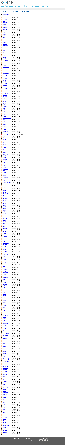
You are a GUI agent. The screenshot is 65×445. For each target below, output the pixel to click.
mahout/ (5, 234)
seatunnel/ (5, 326)
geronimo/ (5, 154)
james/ (4, 200)
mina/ (4, 246)
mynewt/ (5, 252)
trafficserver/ (6, 394)
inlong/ (4, 195)
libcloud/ (5, 225)
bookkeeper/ (6, 60)
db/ (4, 113)
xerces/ (4, 424)
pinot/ (4, 294)
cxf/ (4, 104)
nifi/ (4, 256)
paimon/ (5, 282)
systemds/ (5, 374)
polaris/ (4, 300)
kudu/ (4, 216)
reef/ (4, 312)
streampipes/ (6, 361)
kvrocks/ (5, 218)
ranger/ (4, 308)
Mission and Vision (16, 439)
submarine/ (5, 366)
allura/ (4, 26)
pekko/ (4, 287)
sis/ (4, 343)
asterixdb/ (5, 45)
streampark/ (6, 359)
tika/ (4, 386)
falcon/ (4, 132)
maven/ (4, 239)
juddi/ (4, 208)
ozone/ (4, 280)
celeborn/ (5, 80)
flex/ (4, 141)
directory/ (5, 116)
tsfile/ (4, 399)
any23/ (4, 32)
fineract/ (5, 137)
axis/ (4, 52)
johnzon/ (5, 205)
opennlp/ (5, 274)
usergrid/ (5, 410)
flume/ (4, 144)
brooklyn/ (5, 62)
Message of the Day (29, 440)
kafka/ (4, 211)
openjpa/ (5, 271)
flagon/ (4, 139)
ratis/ (4, 310)
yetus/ (4, 427)
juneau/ (5, 210)
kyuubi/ (4, 221)
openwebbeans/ (6, 275)
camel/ (4, 72)
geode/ (4, 152)
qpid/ (4, 307)
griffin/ (4, 165)
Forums (27, 439)
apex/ (4, 34)
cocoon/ (5, 91)
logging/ (5, 228)
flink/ (4, 142)
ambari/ (5, 27)
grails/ (4, 162)
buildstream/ (6, 67)
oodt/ (4, 266)
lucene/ (4, 229)
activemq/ (5, 19)
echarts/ (5, 127)
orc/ (4, 279)
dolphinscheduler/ (7, 118)
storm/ (4, 356)
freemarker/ (5, 150)
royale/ (4, 318)
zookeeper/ (5, 432)
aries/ (4, 40)
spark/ (4, 351)
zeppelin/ (5, 430)
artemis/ (5, 44)
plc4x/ (4, 297)
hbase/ (4, 174)
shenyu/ (5, 338)
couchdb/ (5, 96)
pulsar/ (4, 305)
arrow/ (4, 42)
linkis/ (4, 226)
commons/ (5, 93)
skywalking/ (5, 345)
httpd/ (4, 183)
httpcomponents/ (7, 182)
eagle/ (4, 126)
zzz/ (4, 433)
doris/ (4, 119)
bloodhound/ (6, 58)
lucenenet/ (5, 231)
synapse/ (5, 371)
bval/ (4, 68)
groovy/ (4, 167)
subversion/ (5, 368)
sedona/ (5, 328)
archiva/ (5, 39)
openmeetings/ (6, 272)
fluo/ (4, 146)
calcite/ (4, 70)
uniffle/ (4, 407)
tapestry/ (5, 377)
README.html (6, 16)
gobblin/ (5, 159)
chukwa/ (5, 85)
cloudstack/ (5, 90)
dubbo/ (4, 124)
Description (26, 11)
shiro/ (4, 340)
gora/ (4, 160)
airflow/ (4, 24)
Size (22, 11)
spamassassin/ (6, 349)
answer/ (5, 29)
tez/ (4, 382)
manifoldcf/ (5, 236)
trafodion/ (5, 396)
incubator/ (5, 193)
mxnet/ (4, 249)
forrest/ (4, 147)
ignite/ (4, 190)
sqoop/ (4, 353)
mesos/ (4, 241)
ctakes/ (4, 101)
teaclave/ (5, 381)
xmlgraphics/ (6, 425)
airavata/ (5, 22)
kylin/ (4, 220)
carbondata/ (6, 73)
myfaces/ (5, 251)
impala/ (4, 192)
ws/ (4, 420)
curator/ (5, 103)
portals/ (4, 302)
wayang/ (5, 417)
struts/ (4, 364)
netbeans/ (5, 254)
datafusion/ (5, 109)
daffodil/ (5, 106)
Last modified (15, 11)
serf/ (4, 331)
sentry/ (4, 330)
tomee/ (4, 391)
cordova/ (5, 95)
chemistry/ (5, 83)
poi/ (4, 299)
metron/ (5, 244)
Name (4, 11)
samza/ (4, 322)
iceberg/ (5, 188)
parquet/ (5, 284)
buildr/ (4, 65)
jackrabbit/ (5, 198)
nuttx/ (4, 259)
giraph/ (4, 155)
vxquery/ (5, 415)
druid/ (4, 123)
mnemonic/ (5, 248)
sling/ (4, 346)
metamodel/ (6, 243)
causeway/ (5, 76)
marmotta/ (5, 238)
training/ (5, 397)
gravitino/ (5, 164)
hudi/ (4, 185)
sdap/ (4, 325)
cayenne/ (5, 78)
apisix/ (4, 35)
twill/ (4, 404)
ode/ (4, 261)
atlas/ (4, 47)
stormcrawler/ (6, 358)
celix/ (4, 81)
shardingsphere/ (6, 336)
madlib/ (4, 233)
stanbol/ (5, 354)
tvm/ (4, 402)
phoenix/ (5, 290)
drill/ (4, 121)
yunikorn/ (5, 428)
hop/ (4, 180)
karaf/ (4, 213)
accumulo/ (5, 17)
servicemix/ (5, 335)
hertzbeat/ (5, 177)
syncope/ (5, 373)
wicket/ (4, 419)
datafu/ (4, 108)
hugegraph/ (5, 187)
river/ (4, 313)
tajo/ (4, 376)
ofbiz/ (4, 262)
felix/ (4, 136)
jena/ (4, 201)
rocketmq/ (5, 315)
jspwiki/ (4, 206)
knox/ (4, 215)
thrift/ (4, 384)
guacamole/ (5, 169)
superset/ (5, 369)
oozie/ (4, 267)
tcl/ (3, 379)
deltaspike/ (5, 114)
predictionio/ (6, 303)
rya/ (4, 320)
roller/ (4, 317)
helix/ (4, 175)
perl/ (4, 289)
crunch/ (4, 100)
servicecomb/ (6, 333)
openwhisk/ (5, 277)
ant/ (4, 30)
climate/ (5, 88)
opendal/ (5, 269)
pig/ (4, 292)
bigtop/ (4, 57)
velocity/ (5, 414)
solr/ (4, 348)
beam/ (4, 55)
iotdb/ (4, 197)
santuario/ (5, 323)
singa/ (4, 341)
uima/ (4, 405)
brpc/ (4, 63)
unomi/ (4, 409)
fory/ (4, 149)
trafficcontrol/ (6, 392)
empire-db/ (5, 129)
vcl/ (4, 412)
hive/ (4, 178)
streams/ (5, 363)
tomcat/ (4, 389)
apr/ (4, 37)
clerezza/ (5, 86)
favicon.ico (5, 134)
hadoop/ (5, 170)
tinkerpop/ (5, 387)
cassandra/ (5, 75)
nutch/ (4, 257)
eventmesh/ (5, 131)
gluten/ (4, 157)
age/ (4, 21)
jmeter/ (4, 203)
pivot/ (4, 295)
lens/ (4, 223)
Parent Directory (7, 14)
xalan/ (4, 422)
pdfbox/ (4, 285)
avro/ (4, 50)
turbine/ (5, 400)
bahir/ (4, 53)
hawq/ (4, 172)
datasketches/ (6, 111)
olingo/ (4, 264)
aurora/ (4, 49)
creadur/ (5, 98)
